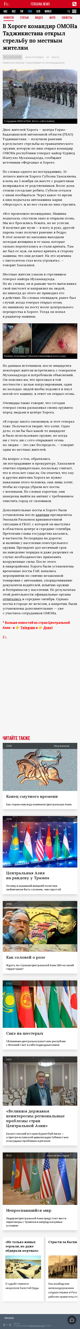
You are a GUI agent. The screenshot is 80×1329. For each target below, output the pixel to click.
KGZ (14, 11)
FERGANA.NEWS (40, 4)
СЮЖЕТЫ (67, 18)
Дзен (47, 627)
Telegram (28, 627)
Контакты (9, 1317)
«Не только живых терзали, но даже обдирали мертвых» (22, 1246)
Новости (9, 18)
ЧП (47, 57)
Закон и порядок (34, 57)
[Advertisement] (40, 693)
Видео (39, 18)
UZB (38, 11)
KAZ (5, 11)
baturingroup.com (37, 1326)
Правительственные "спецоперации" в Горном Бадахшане (34, 62)
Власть (55, 57)
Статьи (24, 18)
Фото (52, 18)
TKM (30, 11)
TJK (21, 11)
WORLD (48, 11)
